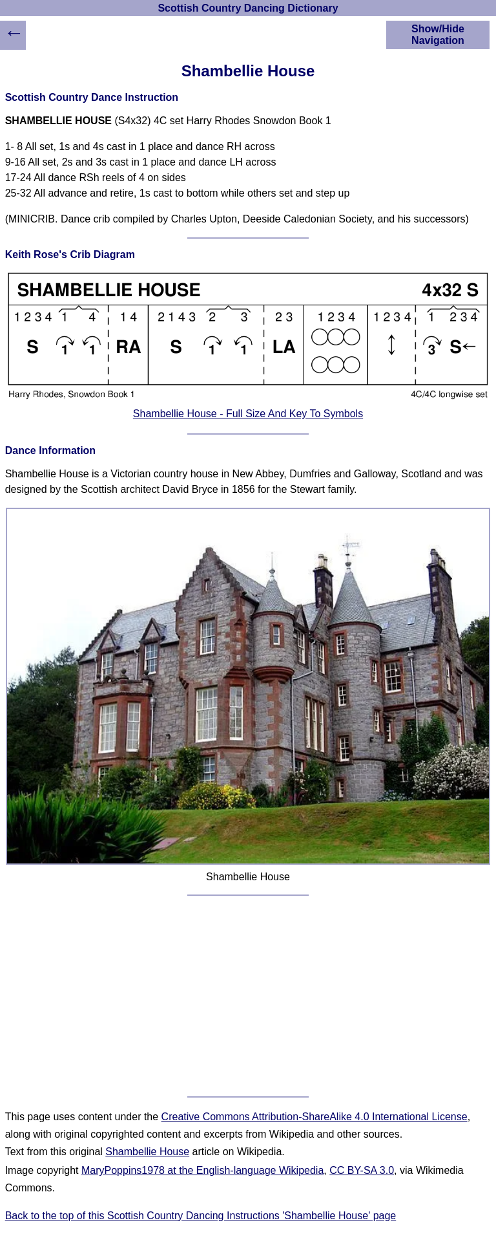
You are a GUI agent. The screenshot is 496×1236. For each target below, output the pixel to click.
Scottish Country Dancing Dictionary (248, 8)
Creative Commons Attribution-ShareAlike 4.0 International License (314, 1116)
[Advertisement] (248, 996)
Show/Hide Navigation (437, 34)
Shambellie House (147, 1151)
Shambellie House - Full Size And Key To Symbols (248, 413)
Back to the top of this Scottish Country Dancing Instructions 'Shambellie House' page (201, 1215)
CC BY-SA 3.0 (361, 1170)
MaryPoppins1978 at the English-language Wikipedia (202, 1170)
